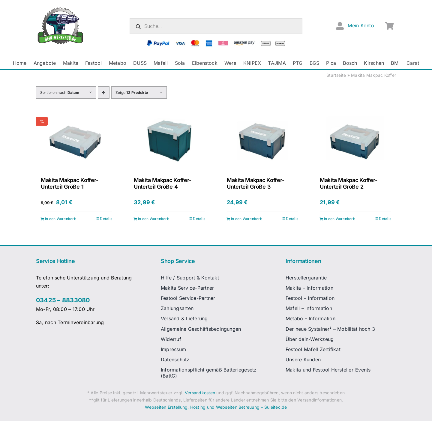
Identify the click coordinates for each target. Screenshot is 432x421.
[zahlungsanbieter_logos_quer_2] (216, 42)
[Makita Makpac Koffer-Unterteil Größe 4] (169, 141)
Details (106, 218)
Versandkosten (200, 392)
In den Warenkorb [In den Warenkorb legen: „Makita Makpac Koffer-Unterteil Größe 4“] (153, 218)
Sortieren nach (59, 92)
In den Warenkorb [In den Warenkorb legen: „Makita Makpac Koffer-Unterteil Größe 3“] (246, 218)
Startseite (336, 75)
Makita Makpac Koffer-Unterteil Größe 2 (348, 183)
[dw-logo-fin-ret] (60, 9)
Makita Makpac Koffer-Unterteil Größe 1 (69, 183)
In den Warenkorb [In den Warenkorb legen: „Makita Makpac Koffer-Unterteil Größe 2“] (339, 218)
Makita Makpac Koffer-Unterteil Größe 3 (255, 183)
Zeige (132, 92)
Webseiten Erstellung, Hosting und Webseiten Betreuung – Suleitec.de (216, 407)
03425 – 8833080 (63, 300)
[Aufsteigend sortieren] (104, 92)
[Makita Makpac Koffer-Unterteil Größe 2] (355, 141)
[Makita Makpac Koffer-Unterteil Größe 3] (262, 141)
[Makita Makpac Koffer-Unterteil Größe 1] (76, 141)
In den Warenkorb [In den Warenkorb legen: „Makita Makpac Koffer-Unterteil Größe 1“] (60, 218)
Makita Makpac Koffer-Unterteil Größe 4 (162, 183)
